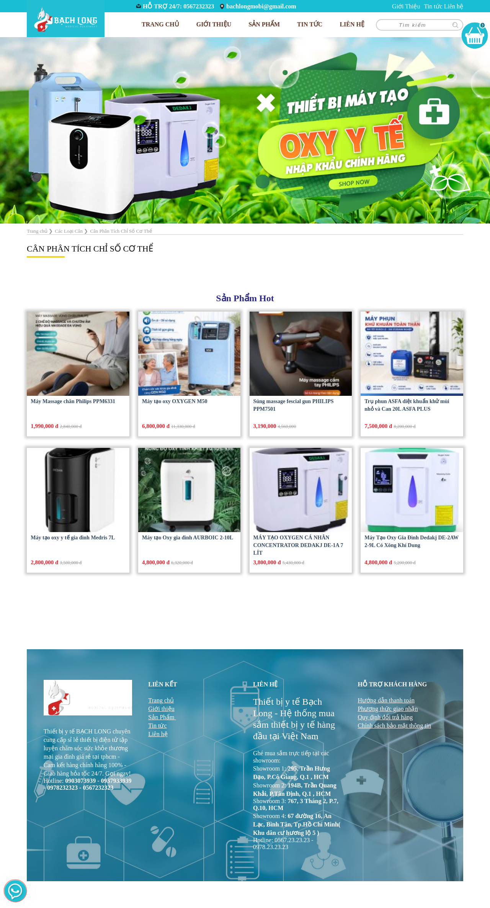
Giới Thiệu (406, 6)
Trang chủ (160, 24)
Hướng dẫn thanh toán (386, 700)
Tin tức (433, 6)
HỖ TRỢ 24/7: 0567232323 (178, 6)
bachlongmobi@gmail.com (261, 6)
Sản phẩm (264, 24)
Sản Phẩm (161, 717)
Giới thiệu (161, 708)
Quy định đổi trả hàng (385, 717)
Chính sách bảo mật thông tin (394, 725)
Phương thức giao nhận (388, 708)
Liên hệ (453, 6)
